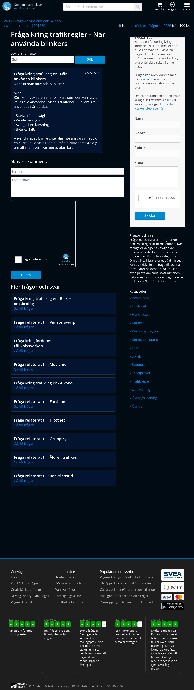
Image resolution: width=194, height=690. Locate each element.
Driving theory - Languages (30, 596)
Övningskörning (144, 398)
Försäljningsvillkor (68, 596)
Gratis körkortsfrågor (26, 590)
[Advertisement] (43, 229)
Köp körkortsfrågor (24, 583)
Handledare (141, 314)
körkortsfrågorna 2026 (152, 25)
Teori (14, 577)
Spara (26, 275)
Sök (90, 59)
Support (138, 364)
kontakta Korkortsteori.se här (154, 106)
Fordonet (139, 306)
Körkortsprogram (145, 331)
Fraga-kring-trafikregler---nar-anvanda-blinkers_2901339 (32, 23)
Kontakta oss (64, 577)
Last (135, 348)
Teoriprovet (141, 373)
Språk (136, 356)
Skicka (149, 215)
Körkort (138, 323)
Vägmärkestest (21, 602)
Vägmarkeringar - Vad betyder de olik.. (127, 577)
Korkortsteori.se (58, 686)
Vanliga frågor (65, 590)
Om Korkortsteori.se (69, 602)
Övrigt (137, 406)
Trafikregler (141, 381)
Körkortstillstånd (145, 339)
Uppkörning (141, 389)
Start (6, 21)
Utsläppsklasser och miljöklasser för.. (126, 583)
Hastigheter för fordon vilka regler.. (125, 596)
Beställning (141, 298)
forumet (145, 79)
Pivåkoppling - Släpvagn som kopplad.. (127, 602)
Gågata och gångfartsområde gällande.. (128, 590)
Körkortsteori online (69, 583)
